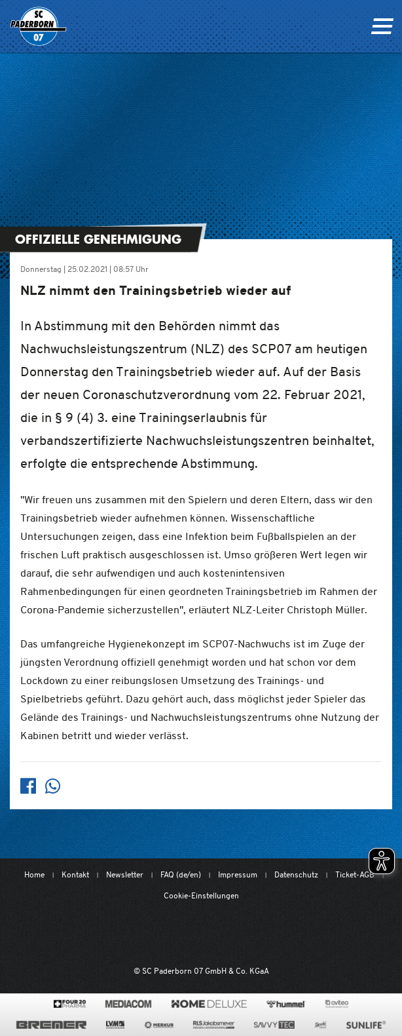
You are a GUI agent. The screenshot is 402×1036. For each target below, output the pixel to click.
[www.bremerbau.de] (51, 1024)
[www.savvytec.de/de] (274, 1024)
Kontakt (75, 874)
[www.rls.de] (213, 1024)
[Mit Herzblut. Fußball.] (131, 934)
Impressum (237, 874)
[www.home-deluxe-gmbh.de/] (209, 1003)
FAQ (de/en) (180, 874)
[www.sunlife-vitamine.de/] (366, 1024)
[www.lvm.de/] (115, 1024)
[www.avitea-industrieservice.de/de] (337, 1003)
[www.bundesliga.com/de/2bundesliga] (266, 934)
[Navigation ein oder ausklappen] (382, 26)
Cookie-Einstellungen (201, 895)
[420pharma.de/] (70, 1003)
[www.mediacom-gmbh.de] (129, 1003)
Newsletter (124, 874)
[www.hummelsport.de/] (286, 1003)
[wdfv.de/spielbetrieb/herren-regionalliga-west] (336, 934)
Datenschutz (296, 874)
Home (34, 874)
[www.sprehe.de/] (320, 1024)
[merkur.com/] (158, 1024)
